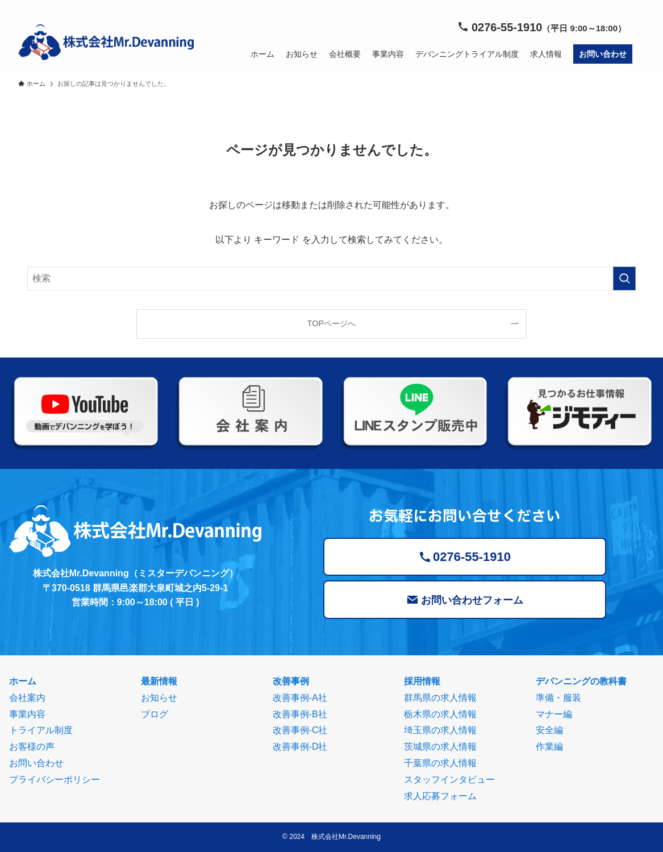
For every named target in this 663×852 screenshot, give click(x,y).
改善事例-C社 (300, 730)
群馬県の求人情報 (440, 698)
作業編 (549, 746)
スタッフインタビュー (449, 779)
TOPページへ (331, 323)
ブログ (154, 714)
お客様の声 (32, 746)
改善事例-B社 (300, 714)
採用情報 (422, 681)
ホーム (22, 681)
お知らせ (159, 698)
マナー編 (554, 714)
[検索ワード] (331, 278)
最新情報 (159, 681)
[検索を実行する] (624, 278)
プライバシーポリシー (54, 779)
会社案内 (27, 698)
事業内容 (27, 714)
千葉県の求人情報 (440, 763)
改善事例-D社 (300, 746)
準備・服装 (558, 698)
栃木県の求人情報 (440, 714)
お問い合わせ (36, 763)
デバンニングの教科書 (581, 681)
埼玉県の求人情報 (440, 730)
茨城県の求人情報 (440, 746)
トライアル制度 (41, 730)
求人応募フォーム (440, 796)
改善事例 (291, 681)
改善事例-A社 (300, 698)
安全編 (549, 730)
